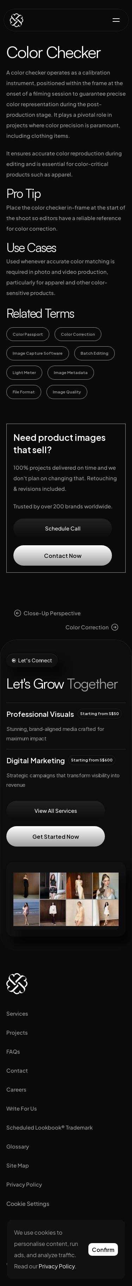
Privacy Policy (24, 1184)
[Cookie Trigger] (27, 1203)
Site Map (17, 1165)
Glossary (17, 1146)
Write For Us (21, 1108)
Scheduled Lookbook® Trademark (49, 1127)
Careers (16, 1089)
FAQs (13, 1051)
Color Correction (87, 627)
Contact (17, 1070)
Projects (17, 1032)
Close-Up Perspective (52, 613)
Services (17, 1013)
